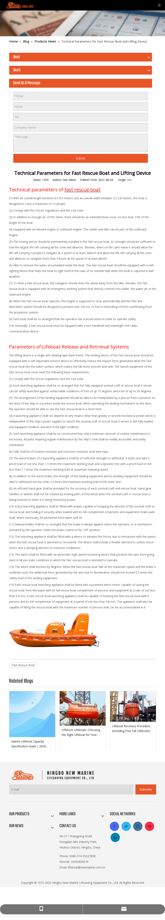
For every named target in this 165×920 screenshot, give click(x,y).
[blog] (82, 23)
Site (129, 180)
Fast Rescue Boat (23, 665)
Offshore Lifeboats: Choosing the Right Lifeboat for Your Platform (81, 732)
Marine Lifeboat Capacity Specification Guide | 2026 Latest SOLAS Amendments (29, 744)
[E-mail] (71, 789)
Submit (80, 158)
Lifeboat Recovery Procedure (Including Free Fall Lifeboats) (131, 728)
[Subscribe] (145, 789)
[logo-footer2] (53, 775)
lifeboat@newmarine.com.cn (86, 867)
